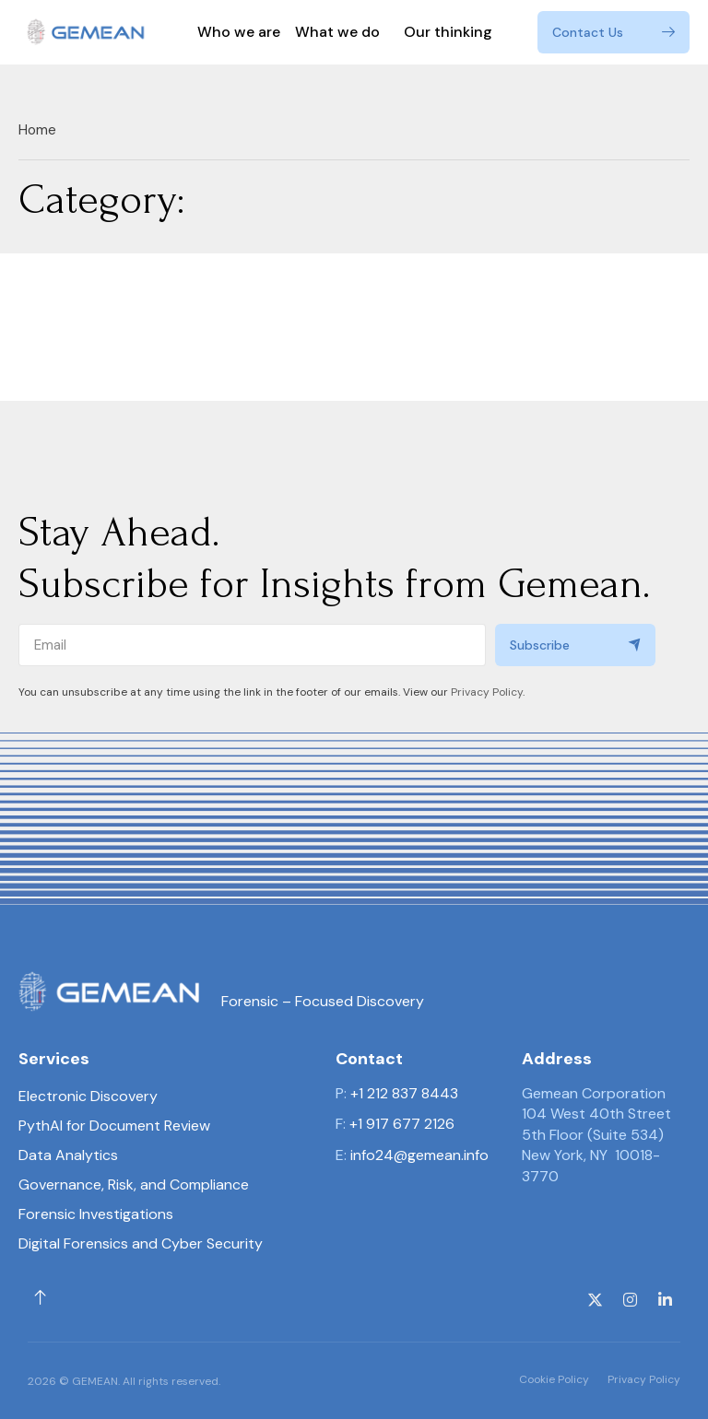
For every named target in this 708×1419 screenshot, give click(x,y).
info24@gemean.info (419, 1155)
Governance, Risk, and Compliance (133, 1184)
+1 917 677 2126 (401, 1123)
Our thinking (448, 31)
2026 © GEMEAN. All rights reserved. (124, 1381)
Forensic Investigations (95, 1214)
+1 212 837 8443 (404, 1093)
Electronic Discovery (88, 1096)
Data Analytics (68, 1155)
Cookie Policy (554, 1379)
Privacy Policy (487, 692)
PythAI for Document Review (114, 1125)
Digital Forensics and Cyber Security (140, 1243)
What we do (342, 31)
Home (37, 130)
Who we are (238, 31)
